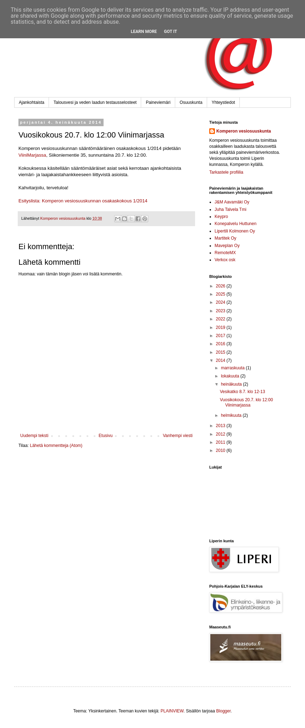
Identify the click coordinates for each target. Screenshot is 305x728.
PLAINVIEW (172, 711)
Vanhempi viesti (178, 435)
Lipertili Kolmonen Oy (235, 231)
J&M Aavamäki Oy (232, 202)
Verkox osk (225, 259)
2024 (221, 302)
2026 (221, 286)
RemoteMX (225, 252)
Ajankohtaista (31, 102)
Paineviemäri (158, 102)
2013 (221, 425)
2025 (221, 294)
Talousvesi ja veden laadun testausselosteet (95, 102)
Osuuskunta (191, 102)
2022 (221, 319)
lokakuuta (230, 376)
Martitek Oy (225, 238)
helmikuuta (232, 415)
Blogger (223, 711)
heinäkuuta (232, 384)
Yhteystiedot (223, 102)
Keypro (221, 216)
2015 (221, 352)
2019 (221, 327)
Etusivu (105, 435)
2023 (221, 310)
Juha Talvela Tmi (230, 209)
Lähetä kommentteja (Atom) (56, 445)
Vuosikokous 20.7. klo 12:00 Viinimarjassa (246, 402)
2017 (221, 335)
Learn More (144, 31)
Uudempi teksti (34, 435)
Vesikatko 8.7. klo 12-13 (242, 391)
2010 (221, 450)
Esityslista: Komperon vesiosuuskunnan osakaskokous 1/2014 (83, 200)
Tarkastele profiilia (226, 172)
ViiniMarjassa (32, 155)
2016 (221, 343)
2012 (221, 434)
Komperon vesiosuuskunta (243, 131)
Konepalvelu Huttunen (235, 223)
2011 (221, 442)
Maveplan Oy (227, 245)
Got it (170, 31)
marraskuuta (233, 367)
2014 (221, 360)
